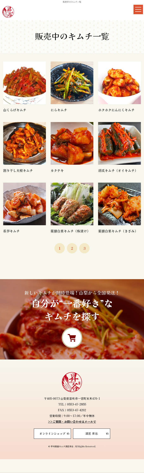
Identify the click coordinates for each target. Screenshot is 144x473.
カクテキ (57, 170)
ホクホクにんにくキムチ (116, 109)
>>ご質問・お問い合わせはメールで (72, 421)
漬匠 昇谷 (91, 433)
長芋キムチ (11, 230)
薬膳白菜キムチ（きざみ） (118, 230)
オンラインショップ (52, 433)
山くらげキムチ (14, 109)
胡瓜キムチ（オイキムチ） (118, 170)
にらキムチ (59, 109)
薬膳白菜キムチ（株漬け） (70, 230)
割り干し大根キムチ (18, 170)
